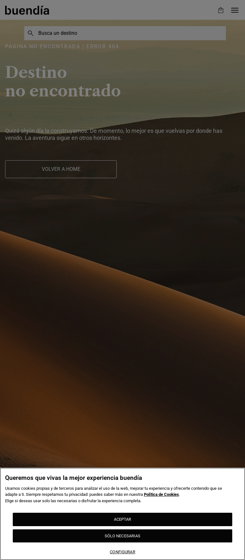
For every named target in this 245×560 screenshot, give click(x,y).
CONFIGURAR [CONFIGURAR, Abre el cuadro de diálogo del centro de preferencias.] (122, 551)
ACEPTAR (122, 519)
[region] (122, 514)
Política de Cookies (161, 494)
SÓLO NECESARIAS (123, 536)
